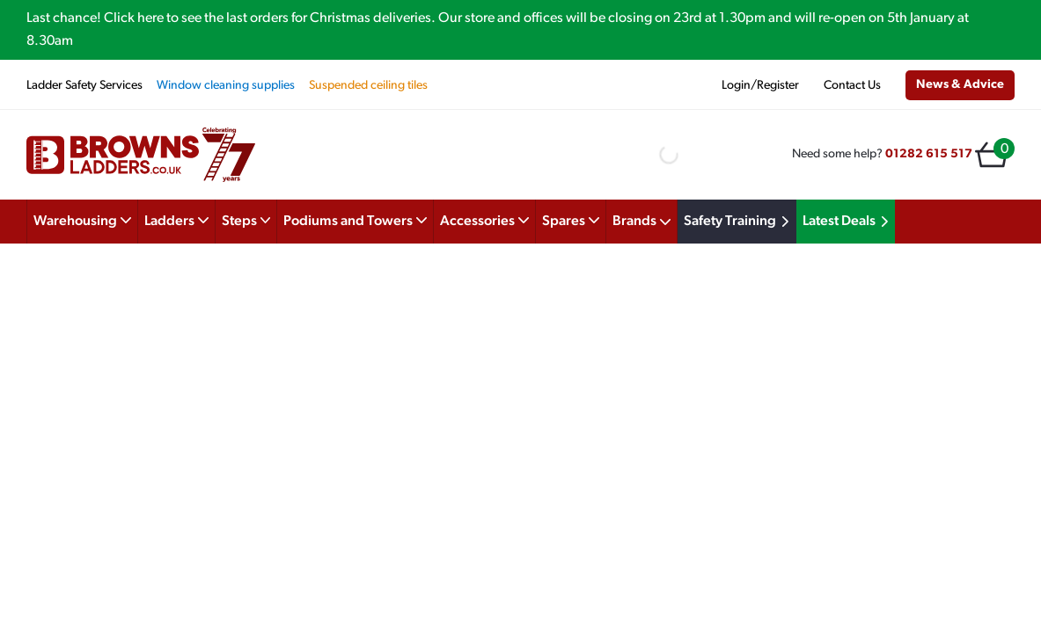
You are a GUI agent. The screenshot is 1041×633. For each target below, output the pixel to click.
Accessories (484, 219)
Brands (641, 221)
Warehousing (82, 219)
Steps (246, 219)
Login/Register (760, 85)
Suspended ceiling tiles (368, 85)
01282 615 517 (928, 154)
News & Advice (960, 84)
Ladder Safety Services (84, 85)
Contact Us (852, 85)
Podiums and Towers (355, 219)
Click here (134, 18)
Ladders (176, 219)
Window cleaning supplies (226, 85)
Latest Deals (848, 222)
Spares (570, 219)
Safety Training (739, 222)
